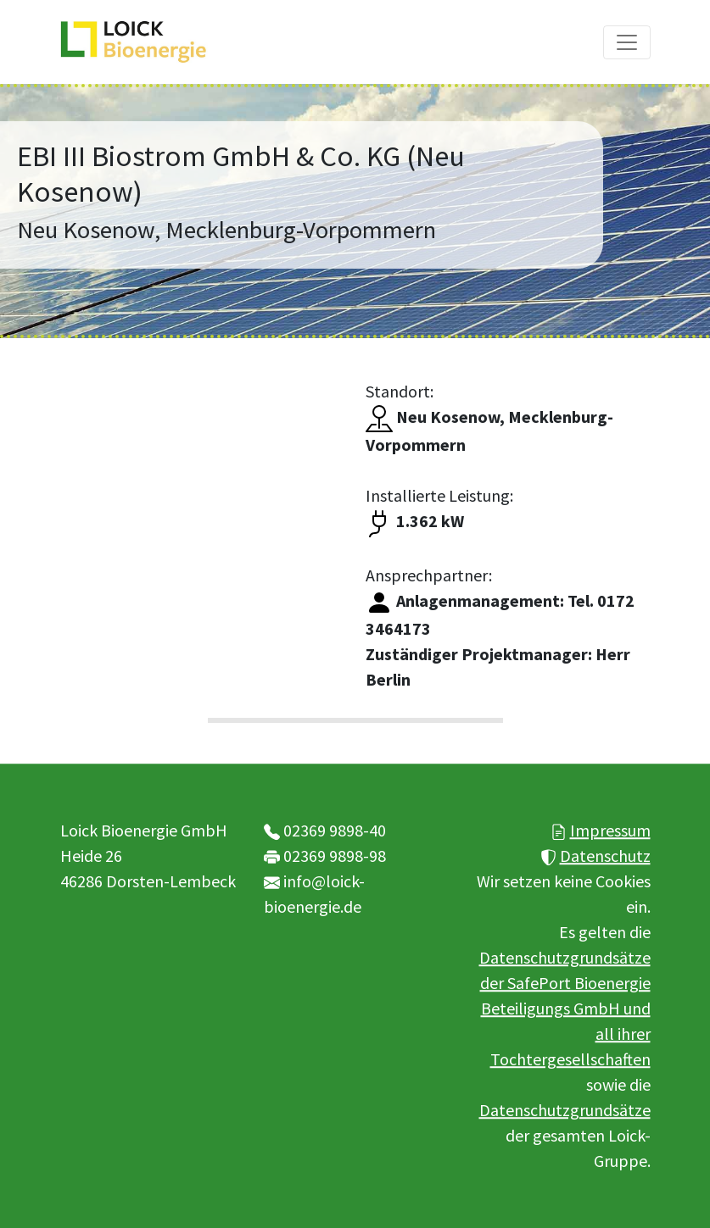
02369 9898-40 (334, 830)
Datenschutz (605, 855)
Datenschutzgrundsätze (565, 1109)
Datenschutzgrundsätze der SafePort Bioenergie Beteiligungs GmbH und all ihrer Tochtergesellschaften (565, 1008)
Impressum (610, 830)
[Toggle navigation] (627, 42)
